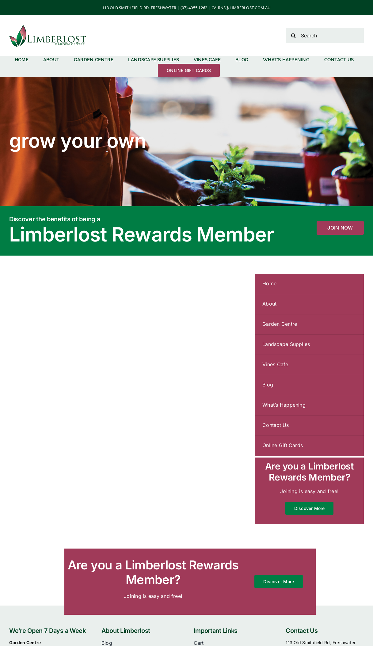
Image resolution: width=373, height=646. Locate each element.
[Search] (325, 35)
